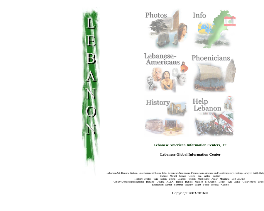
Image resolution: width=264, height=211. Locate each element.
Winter (168, 184)
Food (206, 184)
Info (164, 172)
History (125, 172)
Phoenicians (197, 172)
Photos (157, 172)
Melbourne (204, 178)
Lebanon (111, 172)
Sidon (163, 178)
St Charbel (210, 181)
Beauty (189, 184)
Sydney (217, 175)
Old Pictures (249, 181)
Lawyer (247, 172)
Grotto (192, 175)
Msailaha (224, 178)
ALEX (169, 181)
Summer (178, 184)
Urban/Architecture (124, 181)
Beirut (172, 178)
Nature (134, 172)
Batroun (139, 181)
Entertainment (146, 172)
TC (224, 145)
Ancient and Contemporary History (223, 172)
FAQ (255, 172)
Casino (225, 184)
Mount (173, 175)
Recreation (157, 184)
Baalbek (181, 178)
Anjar (214, 178)
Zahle (237, 181)
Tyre (155, 178)
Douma (161, 181)
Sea (200, 175)
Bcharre (150, 181)
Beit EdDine (238, 178)
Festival (215, 184)
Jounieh (198, 181)
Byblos (147, 178)
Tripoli (192, 178)
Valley (207, 175)
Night (198, 184)
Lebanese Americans (179, 172)
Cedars (182, 175)
